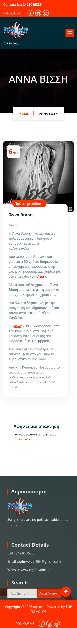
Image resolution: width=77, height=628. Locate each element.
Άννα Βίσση (48, 113)
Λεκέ (41, 276)
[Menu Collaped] (70, 33)
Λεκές (18, 326)
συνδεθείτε (22, 439)
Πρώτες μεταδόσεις (29, 203)
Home (24, 113)
